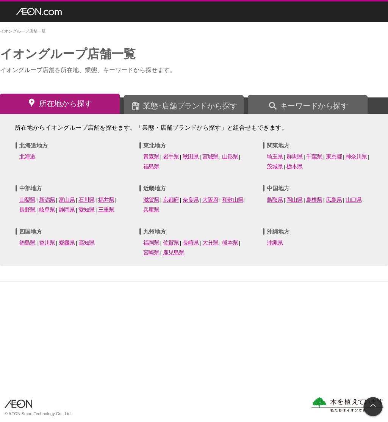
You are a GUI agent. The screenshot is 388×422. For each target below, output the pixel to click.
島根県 (314, 199)
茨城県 (275, 166)
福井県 (106, 199)
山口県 (353, 199)
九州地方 (154, 231)
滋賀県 (151, 199)
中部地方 (30, 188)
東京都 (334, 156)
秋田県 (191, 156)
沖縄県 (275, 242)
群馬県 (294, 156)
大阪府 (210, 199)
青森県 (151, 156)
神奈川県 (356, 156)
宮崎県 (151, 252)
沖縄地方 (278, 231)
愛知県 (86, 209)
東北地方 (154, 145)
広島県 (334, 199)
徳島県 (27, 242)
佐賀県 (171, 242)
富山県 (67, 199)
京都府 (171, 199)
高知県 (86, 242)
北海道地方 (33, 145)
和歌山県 (232, 199)
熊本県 (230, 242)
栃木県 (294, 166)
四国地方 (30, 231)
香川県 (47, 242)
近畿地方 (154, 188)
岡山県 (294, 199)
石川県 (86, 199)
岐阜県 (47, 209)
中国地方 (278, 188)
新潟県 (47, 199)
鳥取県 (275, 199)
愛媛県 (67, 242)
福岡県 (151, 242)
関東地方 (278, 145)
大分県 (210, 242)
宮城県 (210, 156)
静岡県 (67, 209)
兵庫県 (151, 209)
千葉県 (314, 156)
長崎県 (191, 242)
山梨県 (27, 199)
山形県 (230, 156)
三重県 (106, 209)
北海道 (27, 156)
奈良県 (191, 199)
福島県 (151, 166)
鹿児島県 (173, 252)
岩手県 (171, 156)
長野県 (27, 209)
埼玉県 (275, 156)
